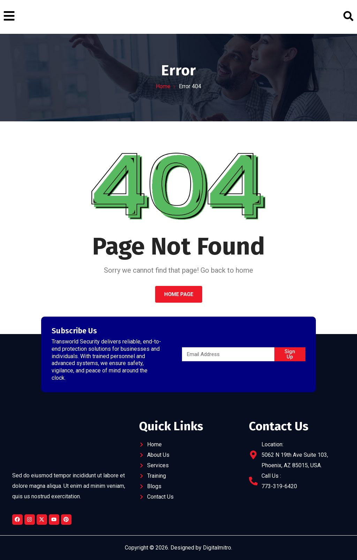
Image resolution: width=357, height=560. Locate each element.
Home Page (178, 294)
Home (163, 86)
